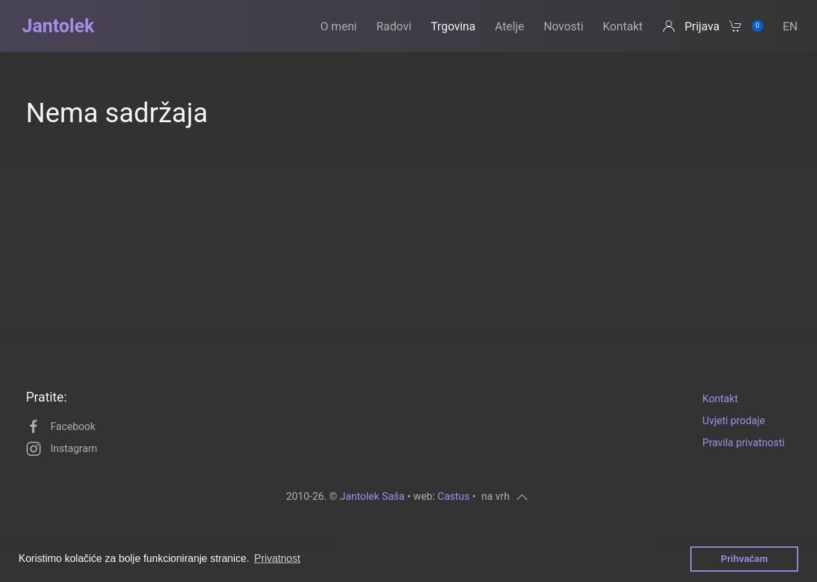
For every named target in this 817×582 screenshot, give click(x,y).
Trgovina (453, 26)
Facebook (60, 427)
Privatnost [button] (277, 558)
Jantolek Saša (372, 496)
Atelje (509, 26)
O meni (338, 26)
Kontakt (623, 26)
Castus (453, 496)
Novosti (563, 26)
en (790, 26)
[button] (504, 497)
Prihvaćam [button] (744, 559)
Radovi (393, 26)
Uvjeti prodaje (734, 421)
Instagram (61, 449)
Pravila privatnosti (744, 442)
